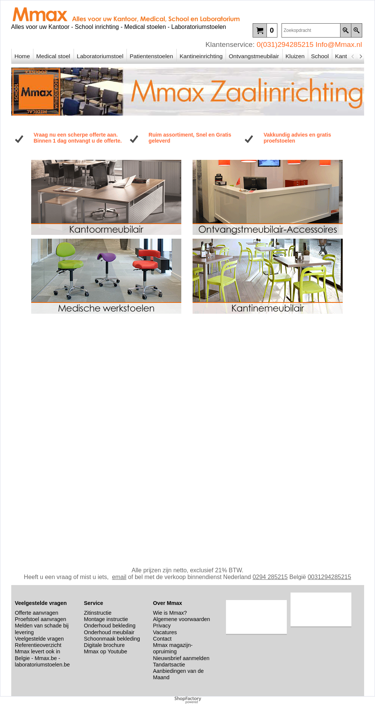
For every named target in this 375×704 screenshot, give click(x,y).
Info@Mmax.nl (339, 44)
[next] (360, 56)
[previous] (353, 56)
